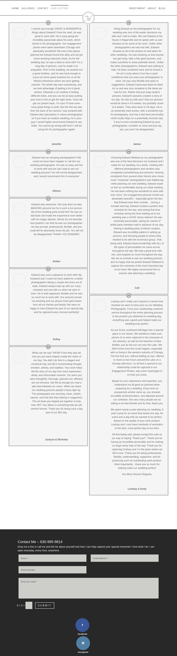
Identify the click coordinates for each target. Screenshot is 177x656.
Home (13, 8)
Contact (40, 8)
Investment (139, 8)
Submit (44, 605)
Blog (164, 8)
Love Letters (57, 8)
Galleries (26, 8)
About (154, 8)
